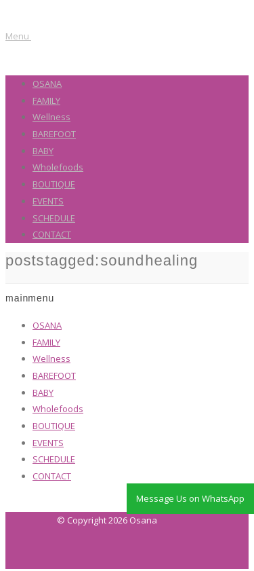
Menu (18, 36)
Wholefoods (58, 167)
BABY (43, 151)
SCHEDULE (54, 218)
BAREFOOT (54, 134)
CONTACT (52, 234)
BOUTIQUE (54, 184)
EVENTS (48, 201)
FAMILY (46, 100)
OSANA (47, 83)
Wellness (51, 117)
